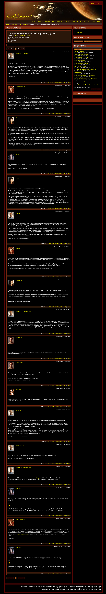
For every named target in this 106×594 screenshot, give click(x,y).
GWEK (17, 118)
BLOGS (67, 21)
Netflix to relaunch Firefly (80, 60)
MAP (93, 21)
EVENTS (82, 21)
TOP (65, 82)
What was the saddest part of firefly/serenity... (85, 75)
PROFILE (40, 21)
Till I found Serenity (79, 51)
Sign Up (93, 3)
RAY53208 (18, 489)
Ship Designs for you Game (81, 57)
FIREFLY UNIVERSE (23, 24)
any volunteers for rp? (80, 81)
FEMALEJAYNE (20, 445)
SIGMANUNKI (19, 363)
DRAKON (18, 213)
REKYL (18, 248)
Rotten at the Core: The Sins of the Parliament (86, 78)
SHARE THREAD (80, 32)
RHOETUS (19, 338)
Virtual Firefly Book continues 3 (82, 54)
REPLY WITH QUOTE (57, 82)
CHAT (88, 21)
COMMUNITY (60, 21)
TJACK (18, 154)
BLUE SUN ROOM (49, 21)
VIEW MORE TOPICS (96, 89)
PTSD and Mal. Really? (80, 66)
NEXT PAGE (21, 48)
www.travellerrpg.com (22, 534)
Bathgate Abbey (78, 72)
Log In (98, 3)
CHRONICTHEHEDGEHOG (22, 36)
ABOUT (99, 21)
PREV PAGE (10, 48)
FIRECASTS (75, 21)
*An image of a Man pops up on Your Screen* (85, 69)
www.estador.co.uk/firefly (32, 478)
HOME (34, 21)
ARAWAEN (19, 280)
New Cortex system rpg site (81, 63)
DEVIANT (18, 389)
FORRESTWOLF (20, 87)
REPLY (49, 82)
